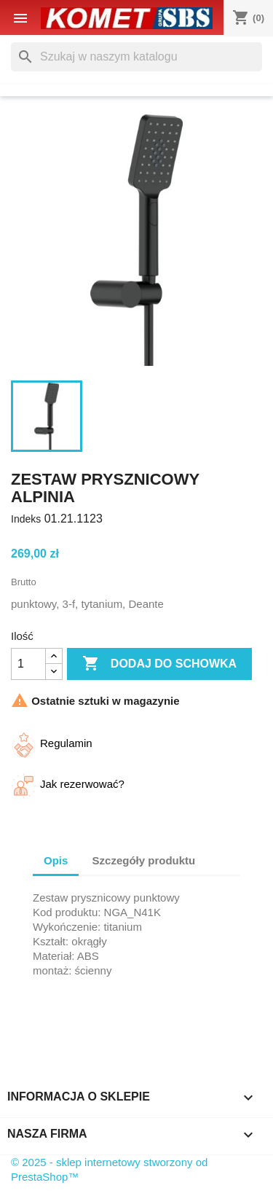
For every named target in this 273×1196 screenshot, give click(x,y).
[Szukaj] (136, 56)
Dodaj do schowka (159, 663)
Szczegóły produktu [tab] (144, 860)
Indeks (26, 519)
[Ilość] (28, 664)
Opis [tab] (56, 860)
